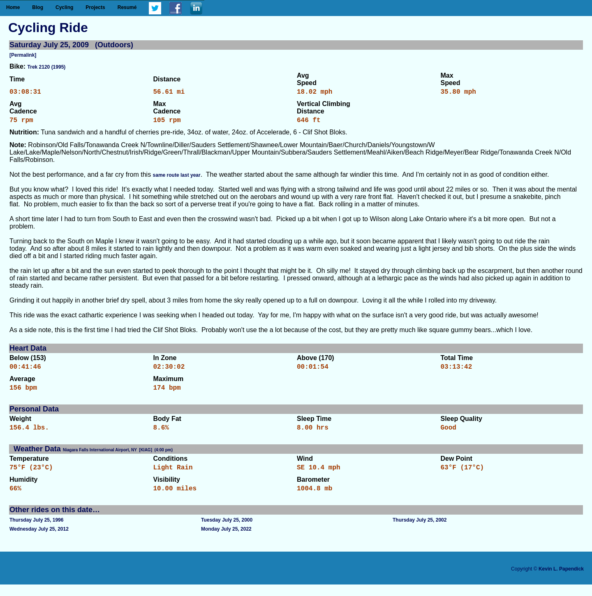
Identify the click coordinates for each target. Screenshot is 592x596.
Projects (95, 7)
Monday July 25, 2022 (226, 540)
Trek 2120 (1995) (47, 67)
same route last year (177, 178)
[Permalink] (22, 55)
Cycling (64, 7)
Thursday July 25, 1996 (36, 531)
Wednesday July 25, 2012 (39, 540)
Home (13, 7)
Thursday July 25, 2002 (419, 531)
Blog (37, 7)
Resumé (127, 7)
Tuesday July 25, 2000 (226, 531)
